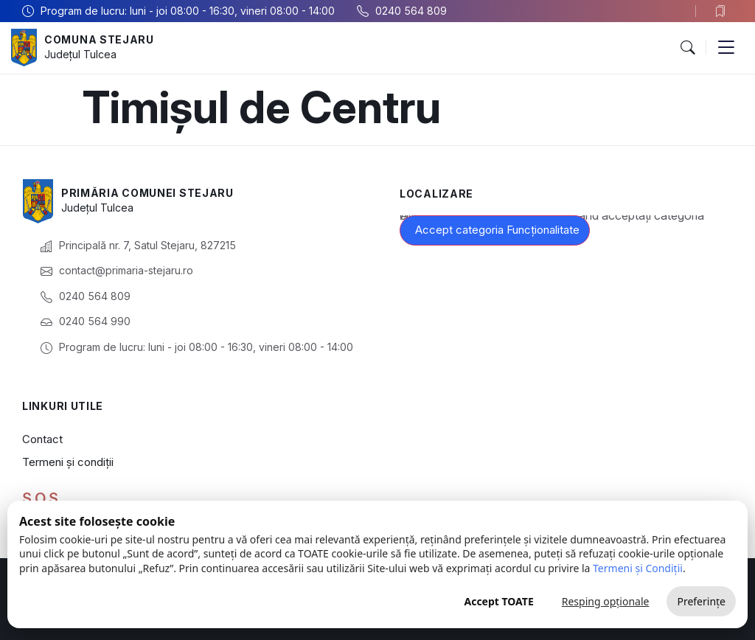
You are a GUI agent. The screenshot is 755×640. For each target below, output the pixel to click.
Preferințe (701, 601)
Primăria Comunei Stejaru (147, 193)
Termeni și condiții (68, 462)
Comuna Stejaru (99, 39)
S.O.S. (42, 498)
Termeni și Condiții (638, 568)
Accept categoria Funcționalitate (497, 230)
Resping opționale (606, 601)
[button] (687, 48)
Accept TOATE (498, 601)
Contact (42, 439)
